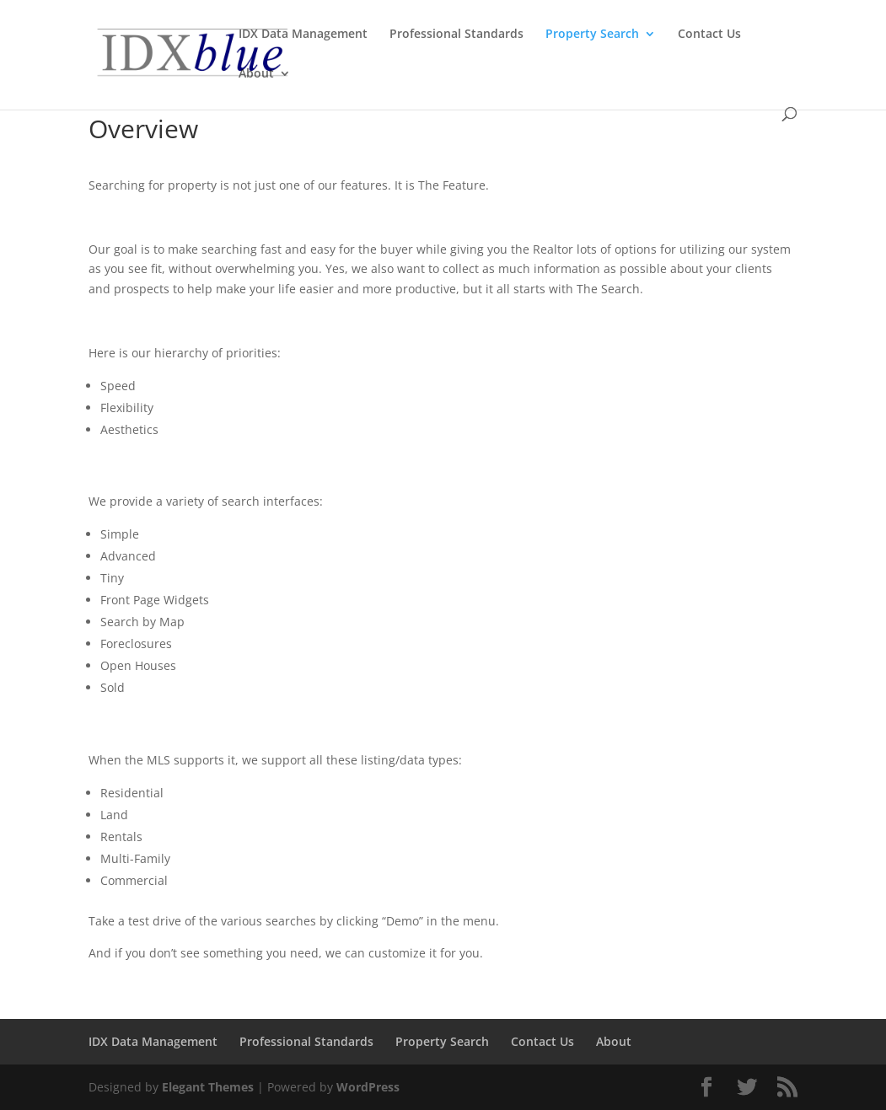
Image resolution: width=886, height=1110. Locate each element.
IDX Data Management (303, 34)
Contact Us (709, 34)
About (256, 74)
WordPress (368, 1087)
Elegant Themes (208, 1087)
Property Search (592, 34)
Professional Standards (456, 34)
